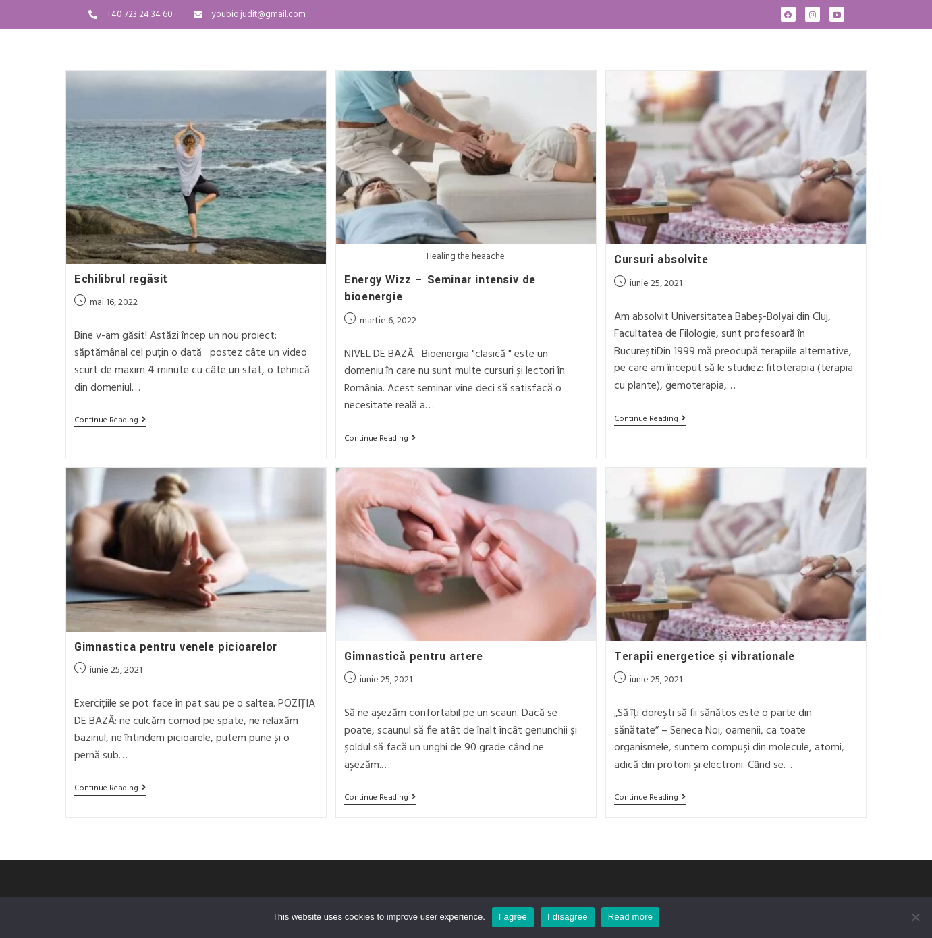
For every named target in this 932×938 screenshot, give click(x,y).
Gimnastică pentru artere (413, 655)
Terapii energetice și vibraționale (704, 655)
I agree (513, 917)
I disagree (567, 917)
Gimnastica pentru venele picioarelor (175, 645)
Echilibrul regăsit (121, 279)
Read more (630, 917)
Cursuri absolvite (661, 259)
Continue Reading (110, 421)
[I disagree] (915, 917)
